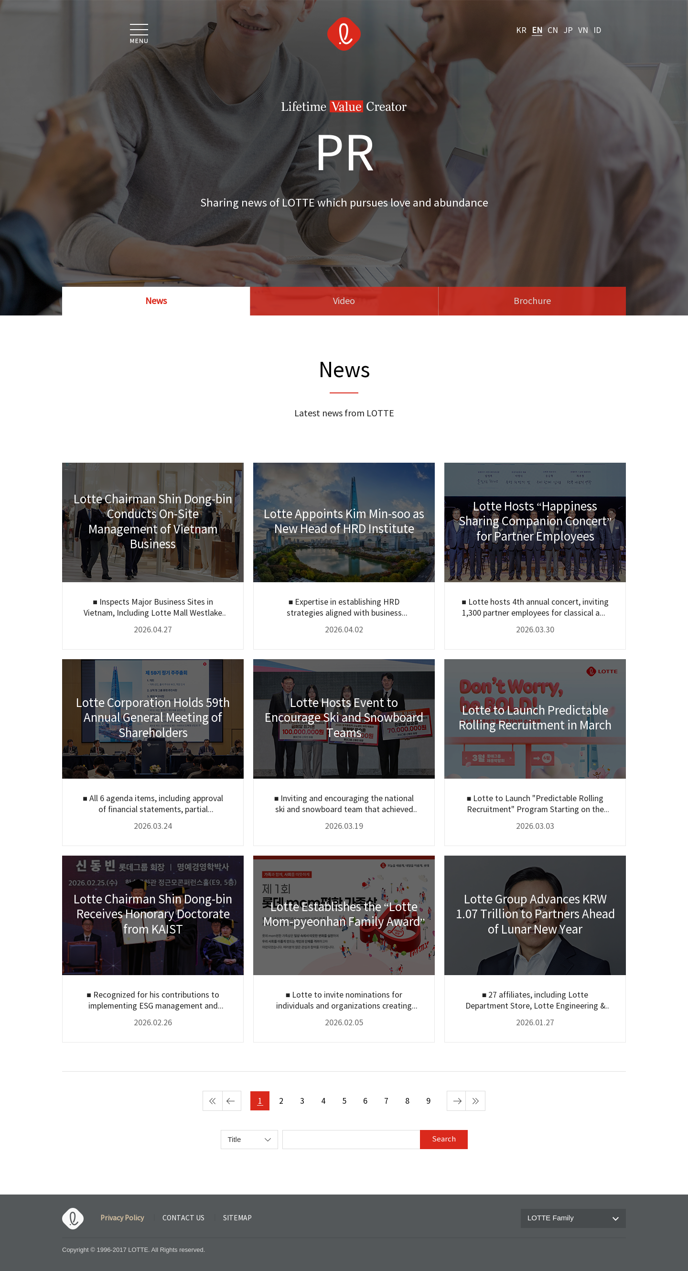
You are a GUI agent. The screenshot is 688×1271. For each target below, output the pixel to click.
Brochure (532, 301)
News (156, 301)
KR (521, 30)
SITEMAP (237, 1218)
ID (597, 30)
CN (553, 30)
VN (583, 30)
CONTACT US (183, 1218)
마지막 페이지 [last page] (475, 1101)
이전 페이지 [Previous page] (231, 1101)
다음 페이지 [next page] (456, 1101)
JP (568, 30)
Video (344, 301)
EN (537, 30)
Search (444, 1139)
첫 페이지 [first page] (213, 1101)
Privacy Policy (122, 1218)
